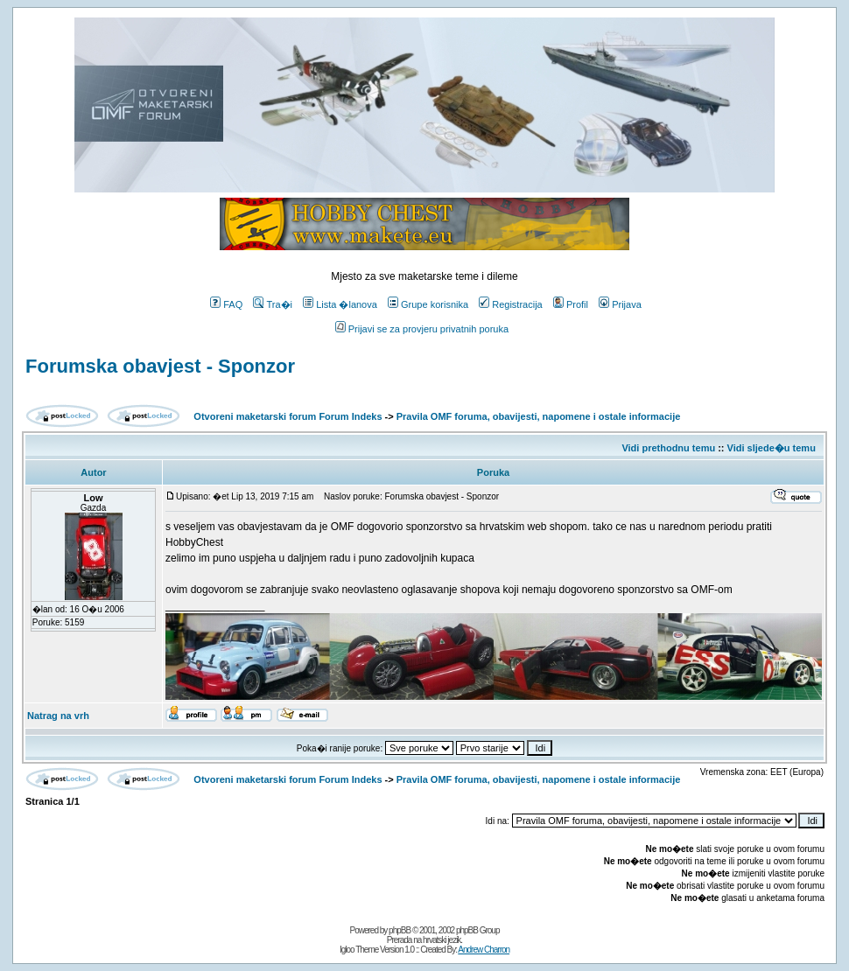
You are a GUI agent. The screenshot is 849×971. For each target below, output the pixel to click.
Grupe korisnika (428, 304)
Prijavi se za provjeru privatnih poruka (422, 329)
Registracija (510, 304)
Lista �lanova (340, 304)
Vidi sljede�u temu (771, 448)
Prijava (620, 304)
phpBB (399, 930)
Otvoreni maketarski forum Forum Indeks (287, 416)
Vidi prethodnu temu (668, 448)
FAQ (226, 304)
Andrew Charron (483, 949)
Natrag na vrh (58, 715)
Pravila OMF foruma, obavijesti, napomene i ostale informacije (538, 416)
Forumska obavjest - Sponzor (160, 366)
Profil (570, 304)
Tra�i (272, 304)
